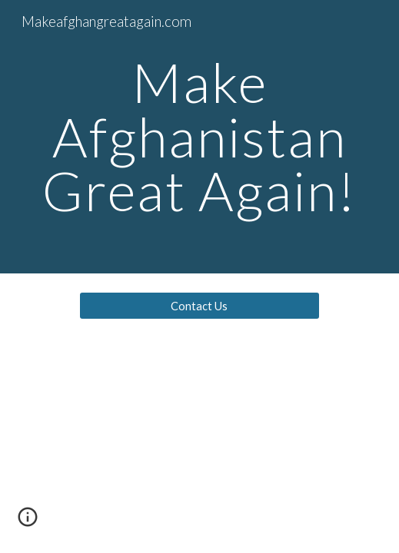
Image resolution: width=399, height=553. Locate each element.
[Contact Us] (200, 305)
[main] (200, 136)
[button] (27, 522)
